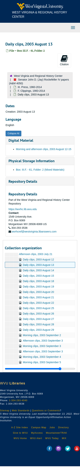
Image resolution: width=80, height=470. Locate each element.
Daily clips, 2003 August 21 (38, 297)
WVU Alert (36, 438)
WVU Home (20, 438)
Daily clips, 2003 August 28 (38, 324)
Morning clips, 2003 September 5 (42, 362)
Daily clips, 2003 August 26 (38, 313)
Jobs (52, 427)
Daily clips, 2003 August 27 (38, 318)
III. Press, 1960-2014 (30, 87)
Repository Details (23, 181)
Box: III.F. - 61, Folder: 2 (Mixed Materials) (40, 169)
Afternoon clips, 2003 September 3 (43, 340)
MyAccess (37, 433)
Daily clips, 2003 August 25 (38, 308)
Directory (63, 427)
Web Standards (21, 410)
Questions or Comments (46, 410)
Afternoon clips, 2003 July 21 (35, 254)
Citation (64, 60)
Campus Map (38, 427)
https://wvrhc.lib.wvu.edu (23, 209)
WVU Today (52, 438)
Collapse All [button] (13, 133)
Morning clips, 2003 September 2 (42, 335)
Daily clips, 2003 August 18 (38, 281)
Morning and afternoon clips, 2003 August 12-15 (43, 149)
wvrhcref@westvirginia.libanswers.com (34, 231)
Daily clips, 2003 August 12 (38, 259)
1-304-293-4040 (18, 400)
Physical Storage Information (32, 160)
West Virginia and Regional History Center (38, 75)
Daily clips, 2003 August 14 (38, 270)
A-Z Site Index (19, 427)
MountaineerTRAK (56, 433)
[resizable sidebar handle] (40, 368)
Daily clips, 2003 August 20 (38, 291)
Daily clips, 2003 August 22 (38, 302)
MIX (64, 438)
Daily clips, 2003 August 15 (38, 275)
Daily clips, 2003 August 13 (38, 264)
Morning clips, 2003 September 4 (42, 356)
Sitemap (4, 410)
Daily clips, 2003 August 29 (38, 329)
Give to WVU (20, 433)
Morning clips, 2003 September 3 (42, 346)
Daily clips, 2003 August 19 (38, 286)
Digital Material (21, 140)
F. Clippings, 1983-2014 (31, 90)
